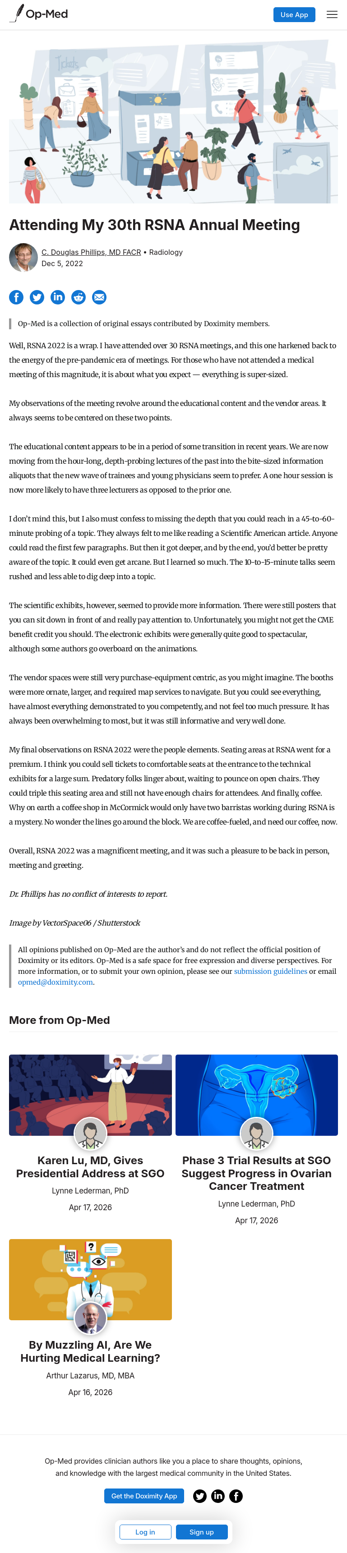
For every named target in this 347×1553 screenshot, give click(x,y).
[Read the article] (90, 1096)
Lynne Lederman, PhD (90, 1190)
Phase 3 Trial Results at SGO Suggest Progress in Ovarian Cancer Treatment (256, 1173)
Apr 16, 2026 (60, 1391)
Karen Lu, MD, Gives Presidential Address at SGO (90, 1167)
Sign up (202, 1532)
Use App (294, 14)
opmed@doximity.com (55, 982)
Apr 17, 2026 (60, 1206)
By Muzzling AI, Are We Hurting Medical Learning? (90, 1351)
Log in (145, 1532)
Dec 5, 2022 (62, 263)
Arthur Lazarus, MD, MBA (90, 1375)
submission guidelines (270, 971)
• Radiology (163, 252)
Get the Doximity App (144, 1496)
